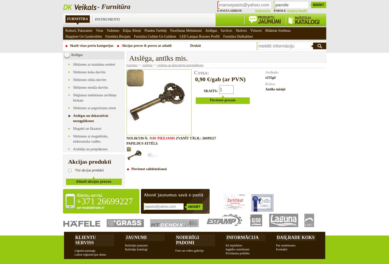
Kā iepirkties (234, 245)
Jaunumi (136, 237)
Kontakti (282, 249)
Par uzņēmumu (285, 245)
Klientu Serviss (85, 240)
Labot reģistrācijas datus (90, 254)
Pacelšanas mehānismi (186, 30)
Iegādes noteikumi (238, 249)
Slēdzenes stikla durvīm (89, 80)
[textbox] (284, 46)
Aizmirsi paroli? (297, 10)
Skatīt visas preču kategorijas (92, 46)
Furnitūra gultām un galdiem (155, 36)
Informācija (243, 237)
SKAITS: (211, 91)
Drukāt (195, 46)
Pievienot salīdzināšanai (149, 169)
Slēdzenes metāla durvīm (90, 87)
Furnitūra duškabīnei (238, 36)
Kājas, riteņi (132, 30)
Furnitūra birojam (117, 36)
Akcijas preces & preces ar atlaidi (146, 46)
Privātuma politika (238, 253)
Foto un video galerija (189, 250)
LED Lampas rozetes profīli (200, 36)
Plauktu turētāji (155, 30)
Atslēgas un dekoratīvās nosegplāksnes (180, 65)
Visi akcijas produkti (89, 170)
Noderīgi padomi (187, 240)
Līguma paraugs (85, 250)
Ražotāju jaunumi (136, 245)
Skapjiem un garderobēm (83, 36)
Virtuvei (256, 30)
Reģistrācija (263, 10)
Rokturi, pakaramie (79, 30)
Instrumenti (107, 19)
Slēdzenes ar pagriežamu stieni (94, 108)
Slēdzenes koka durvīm (89, 72)
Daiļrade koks (296, 237)
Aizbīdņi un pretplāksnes (90, 149)
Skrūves (241, 30)
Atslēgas (147, 65)
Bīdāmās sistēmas (278, 30)
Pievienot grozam (223, 100)
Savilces (226, 30)
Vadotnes (113, 30)
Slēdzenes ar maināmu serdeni (94, 64)
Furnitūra (77, 19)
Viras (99, 30)
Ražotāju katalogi (136, 249)
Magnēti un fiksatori (87, 129)
